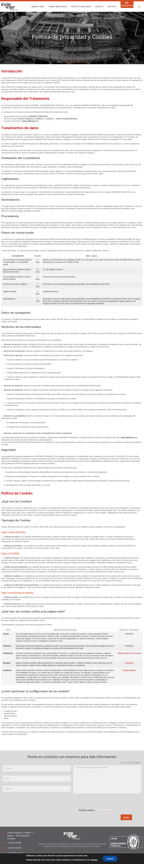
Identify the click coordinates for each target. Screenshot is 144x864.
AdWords (127, 653)
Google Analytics (129, 670)
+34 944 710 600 (14, 843)
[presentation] (93, 802)
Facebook (129, 663)
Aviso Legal (78, 862)
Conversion (136, 653)
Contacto (112, 7)
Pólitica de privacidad (104, 810)
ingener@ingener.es (15, 853)
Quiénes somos (38, 7)
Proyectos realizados (81, 7)
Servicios (99, 7)
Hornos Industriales (58, 7)
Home (59, 62)
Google (120, 653)
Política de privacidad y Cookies (97, 862)
